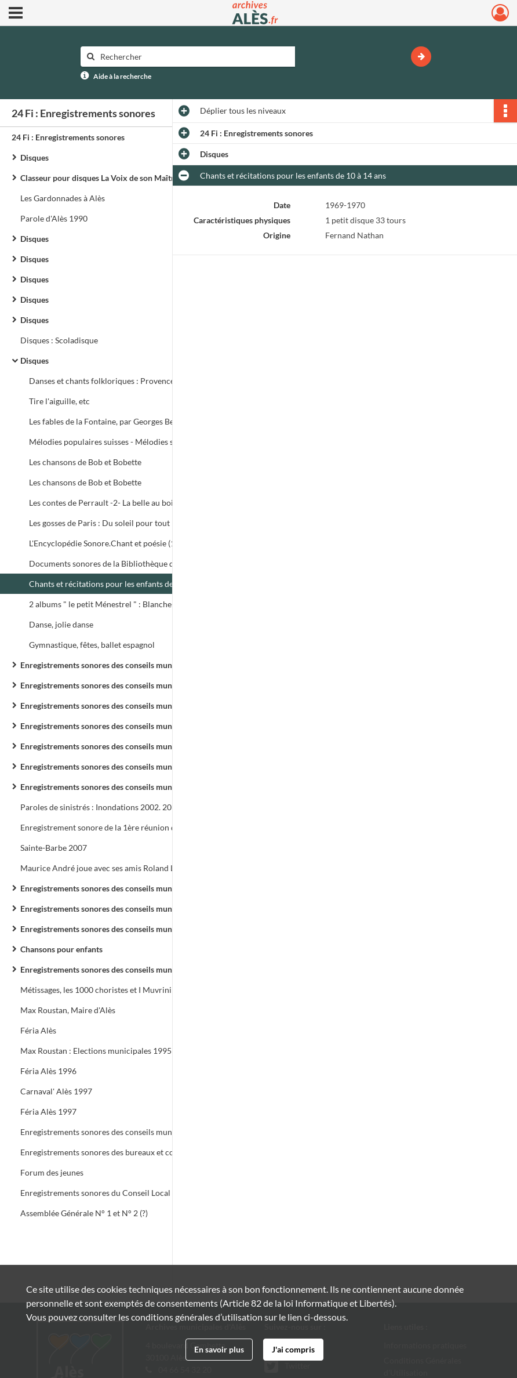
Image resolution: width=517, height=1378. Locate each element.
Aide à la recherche (122, 76)
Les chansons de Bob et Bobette (85, 462)
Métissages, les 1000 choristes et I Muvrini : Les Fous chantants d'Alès (136, 990)
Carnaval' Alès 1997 (56, 1091)
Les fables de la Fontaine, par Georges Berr (105, 421)
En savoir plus (219, 1349)
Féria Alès (38, 1030)
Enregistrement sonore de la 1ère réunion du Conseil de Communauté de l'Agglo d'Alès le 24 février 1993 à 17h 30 (136, 827)
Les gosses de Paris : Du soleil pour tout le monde (117, 523)
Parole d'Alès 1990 (54, 218)
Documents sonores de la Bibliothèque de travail (116, 563)
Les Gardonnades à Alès (62, 198)
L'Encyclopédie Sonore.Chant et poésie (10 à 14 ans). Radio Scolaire (145, 543)
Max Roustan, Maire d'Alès (67, 1010)
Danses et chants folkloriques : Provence (101, 381)
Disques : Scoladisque (59, 340)
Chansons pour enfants (61, 949)
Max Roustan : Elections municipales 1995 (96, 1051)
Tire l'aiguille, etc (59, 401)
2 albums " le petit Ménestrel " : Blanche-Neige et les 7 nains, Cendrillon (145, 604)
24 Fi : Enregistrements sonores (68, 137)
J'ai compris (293, 1349)
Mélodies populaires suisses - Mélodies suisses (112, 442)
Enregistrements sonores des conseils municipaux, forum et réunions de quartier (136, 969)
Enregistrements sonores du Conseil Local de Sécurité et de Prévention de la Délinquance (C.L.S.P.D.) (136, 1193)
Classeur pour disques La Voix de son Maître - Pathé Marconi (129, 178)
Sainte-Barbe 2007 (53, 848)
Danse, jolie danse (61, 624)
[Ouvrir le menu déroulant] (16, 14)
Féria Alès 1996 (48, 1071)
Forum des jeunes (51, 1172)
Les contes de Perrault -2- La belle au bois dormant (119, 502)
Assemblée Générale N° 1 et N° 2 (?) (84, 1213)
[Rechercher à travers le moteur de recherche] (193, 56)
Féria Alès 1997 (48, 1111)
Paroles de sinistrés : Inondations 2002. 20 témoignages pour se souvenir (136, 807)
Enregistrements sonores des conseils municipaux (109, 665)
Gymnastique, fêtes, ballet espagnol (92, 645)
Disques (34, 157)
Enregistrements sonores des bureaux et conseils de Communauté (136, 1152)
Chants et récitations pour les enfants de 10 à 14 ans (122, 584)
